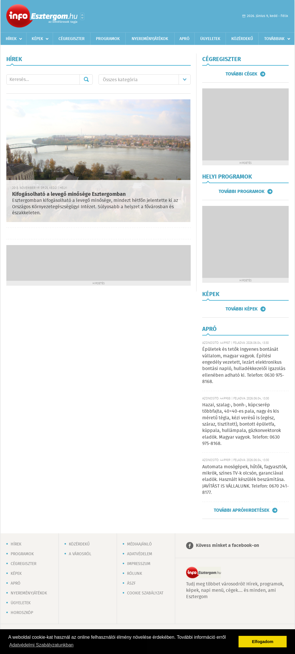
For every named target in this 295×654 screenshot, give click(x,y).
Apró (184, 39)
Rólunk (134, 573)
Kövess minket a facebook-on (227, 545)
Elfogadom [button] (262, 641)
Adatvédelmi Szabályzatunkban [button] (41, 644)
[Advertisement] (98, 262)
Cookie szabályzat (145, 593)
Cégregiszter (71, 39)
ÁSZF (131, 583)
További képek (242, 309)
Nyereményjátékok (150, 39)
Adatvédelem (139, 554)
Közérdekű (242, 39)
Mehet (86, 79)
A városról (80, 554)
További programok (241, 191)
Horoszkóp (22, 613)
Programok (108, 39)
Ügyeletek (210, 39)
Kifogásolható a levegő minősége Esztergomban (69, 194)
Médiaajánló (139, 544)
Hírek (11, 39)
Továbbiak (274, 39)
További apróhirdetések (241, 510)
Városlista (82, 16)
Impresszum (138, 564)
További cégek (241, 74)
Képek (37, 39)
